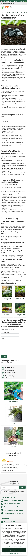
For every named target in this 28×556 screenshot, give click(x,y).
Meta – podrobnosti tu (20, 538)
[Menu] (25, 7)
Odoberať (22, 487)
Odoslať (4, 356)
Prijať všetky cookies (14, 550)
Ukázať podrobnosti (14, 553)
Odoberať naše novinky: (13, 483)
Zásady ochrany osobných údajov (14, 546)
